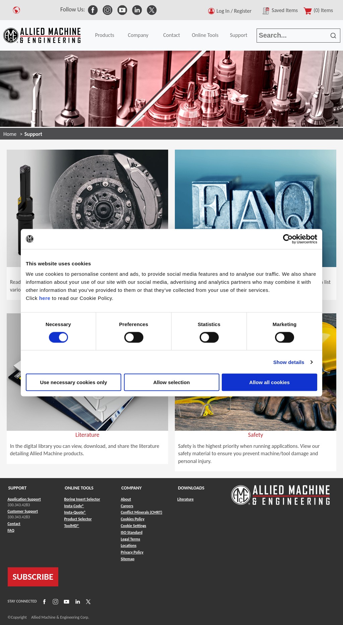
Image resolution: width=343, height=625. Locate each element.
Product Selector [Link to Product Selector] (77, 519)
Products (104, 35)
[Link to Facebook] (44, 601)
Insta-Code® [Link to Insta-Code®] (74, 506)
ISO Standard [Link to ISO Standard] (131, 532)
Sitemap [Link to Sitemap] (127, 559)
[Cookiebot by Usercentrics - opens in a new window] (288, 239)
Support (238, 35)
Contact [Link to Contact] (14, 523)
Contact (171, 35)
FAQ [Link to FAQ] (11, 530)
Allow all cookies (269, 382)
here (45, 298)
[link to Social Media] (92, 9)
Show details (288, 362)
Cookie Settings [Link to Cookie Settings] (133, 525)
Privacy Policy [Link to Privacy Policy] (132, 552)
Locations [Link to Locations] (128, 545)
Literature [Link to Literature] (185, 499)
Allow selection (171, 382)
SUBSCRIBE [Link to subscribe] (33, 576)
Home (9, 134)
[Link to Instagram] (55, 601)
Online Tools (205, 35)
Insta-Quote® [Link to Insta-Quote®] (75, 512)
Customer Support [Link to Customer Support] (23, 511)
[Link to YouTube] (66, 601)
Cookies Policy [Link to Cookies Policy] (132, 519)
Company (138, 35)
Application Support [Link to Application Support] (24, 499)
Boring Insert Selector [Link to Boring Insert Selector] (82, 499)
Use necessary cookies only (73, 382)
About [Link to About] (126, 499)
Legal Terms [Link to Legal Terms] (130, 539)
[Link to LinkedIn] (77, 601)
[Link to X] (87, 601)
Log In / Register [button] (235, 11)
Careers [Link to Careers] (127, 506)
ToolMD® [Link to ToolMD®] (71, 525)
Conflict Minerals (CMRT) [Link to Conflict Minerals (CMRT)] (141, 512)
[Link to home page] (42, 35)
